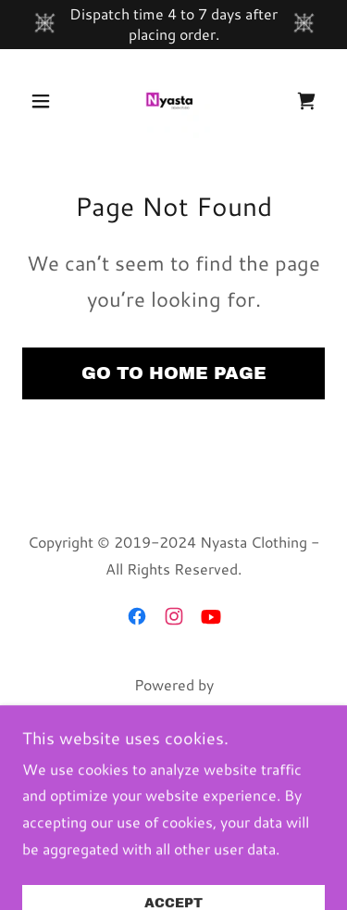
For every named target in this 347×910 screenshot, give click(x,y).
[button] (45, 101)
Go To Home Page (173, 373)
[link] (173, 101)
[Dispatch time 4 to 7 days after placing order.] (173, 24)
